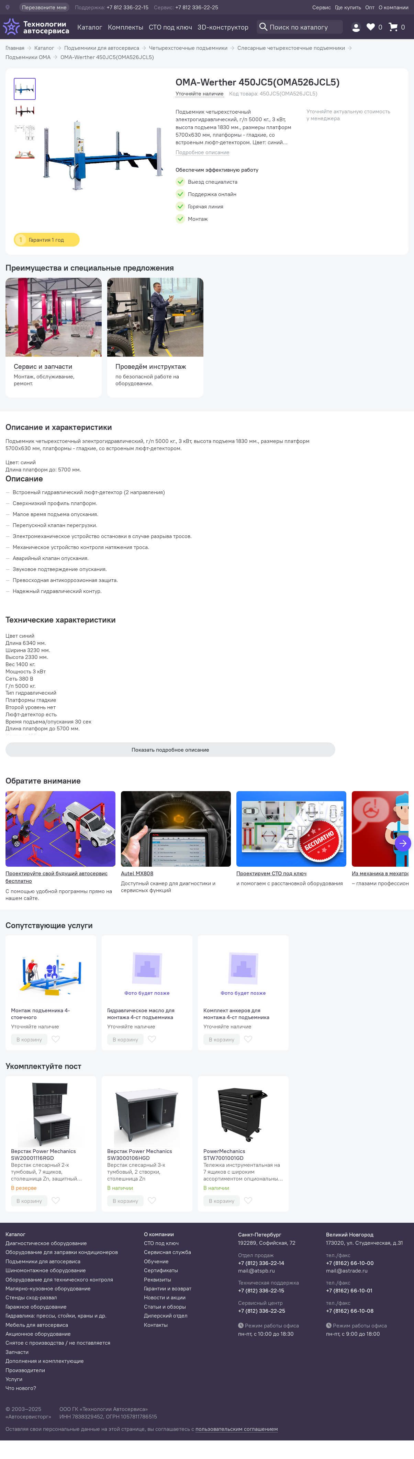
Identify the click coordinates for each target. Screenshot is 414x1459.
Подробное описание (203, 152)
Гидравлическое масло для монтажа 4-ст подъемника (141, 1014)
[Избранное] (376, 27)
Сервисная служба (167, 1252)
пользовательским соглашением (236, 1428)
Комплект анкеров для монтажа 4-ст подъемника (236, 1014)
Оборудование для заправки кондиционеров (61, 1252)
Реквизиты (157, 1279)
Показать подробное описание (170, 749)
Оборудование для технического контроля (59, 1279)
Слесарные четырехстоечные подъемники (291, 48)
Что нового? (20, 1387)
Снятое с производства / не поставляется (57, 1342)
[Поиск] (300, 27)
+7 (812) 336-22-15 (261, 1290)
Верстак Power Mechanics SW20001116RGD (43, 1154)
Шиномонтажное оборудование (45, 1270)
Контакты (156, 1324)
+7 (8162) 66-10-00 (350, 1263)
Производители (25, 1370)
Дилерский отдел (166, 1315)
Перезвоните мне (44, 7)
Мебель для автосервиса (36, 1324)
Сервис (321, 7)
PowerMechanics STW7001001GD (224, 1154)
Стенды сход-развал (31, 1297)
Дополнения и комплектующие (44, 1360)
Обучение (156, 1261)
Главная (14, 48)
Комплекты (125, 27)
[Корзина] (399, 27)
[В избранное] (56, 1039)
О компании (394, 7)
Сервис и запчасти (43, 366)
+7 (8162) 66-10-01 (349, 1290)
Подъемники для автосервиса (101, 48)
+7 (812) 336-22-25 (261, 1311)
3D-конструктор (223, 27)
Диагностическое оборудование (46, 1243)
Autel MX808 (137, 873)
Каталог (89, 27)
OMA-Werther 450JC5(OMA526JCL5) (107, 57)
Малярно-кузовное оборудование (48, 1288)
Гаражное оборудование (36, 1306)
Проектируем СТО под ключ (271, 873)
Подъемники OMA (28, 57)
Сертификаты (161, 1270)
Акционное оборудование (38, 1333)
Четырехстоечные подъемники (188, 48)
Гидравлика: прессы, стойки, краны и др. (56, 1315)
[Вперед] (403, 843)
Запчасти (17, 1351)
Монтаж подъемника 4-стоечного (40, 1014)
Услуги (13, 1379)
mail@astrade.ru (347, 1270)
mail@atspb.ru (256, 1270)
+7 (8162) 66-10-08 (349, 1311)
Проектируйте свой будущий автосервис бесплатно (56, 877)
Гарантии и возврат (167, 1288)
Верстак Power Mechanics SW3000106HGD (139, 1154)
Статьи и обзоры (165, 1306)
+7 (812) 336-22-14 (261, 1263)
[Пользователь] (356, 27)
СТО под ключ (170, 27)
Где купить (348, 7)
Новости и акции (165, 1297)
